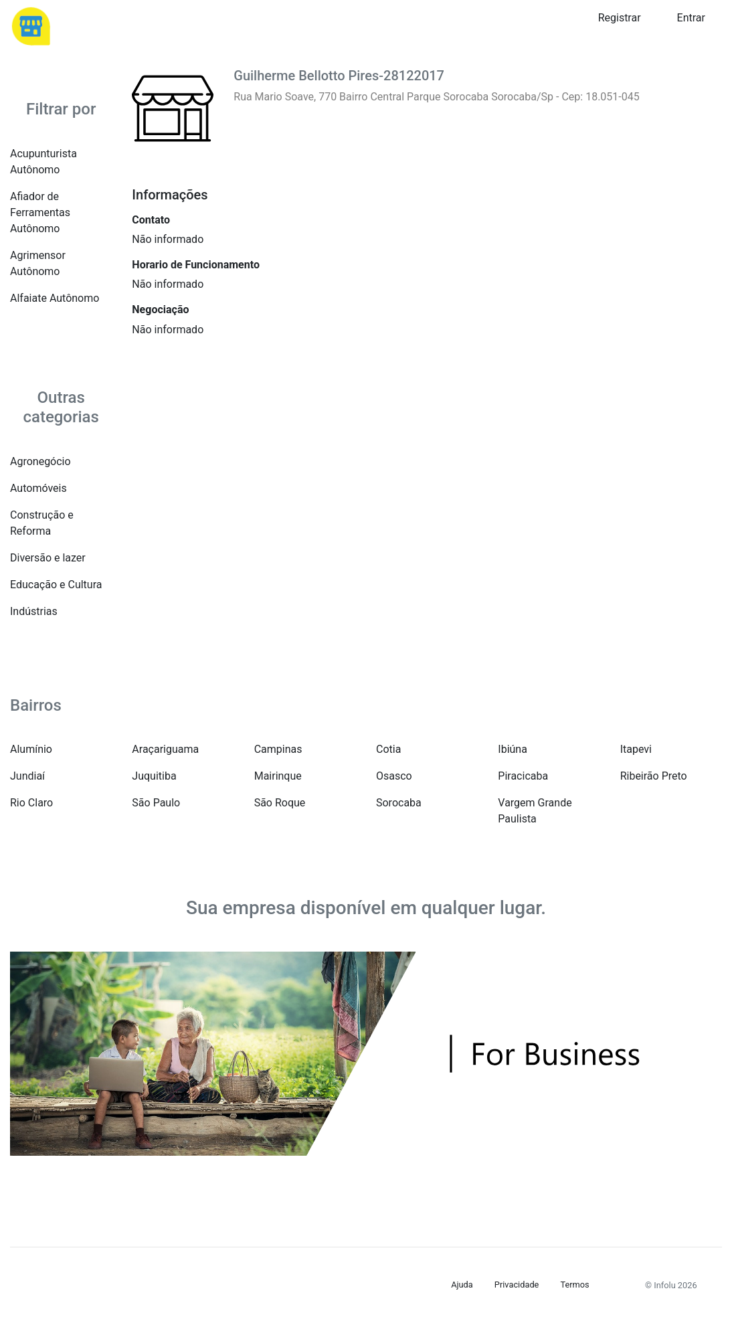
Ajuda (462, 1285)
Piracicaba (523, 776)
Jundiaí (27, 776)
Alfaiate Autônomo (54, 298)
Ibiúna (512, 749)
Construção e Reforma (42, 523)
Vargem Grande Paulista (534, 810)
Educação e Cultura (56, 584)
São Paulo (156, 802)
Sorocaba (399, 802)
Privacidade (516, 1285)
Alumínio (31, 749)
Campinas (278, 749)
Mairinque (278, 776)
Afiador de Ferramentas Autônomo (40, 212)
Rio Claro (31, 802)
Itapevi (636, 749)
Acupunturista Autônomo (43, 161)
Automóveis (38, 488)
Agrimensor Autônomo (38, 263)
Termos (574, 1285)
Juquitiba (154, 776)
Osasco (394, 776)
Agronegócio (40, 461)
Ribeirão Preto (653, 776)
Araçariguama (165, 749)
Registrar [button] (619, 17)
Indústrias (34, 611)
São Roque (280, 802)
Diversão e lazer (48, 557)
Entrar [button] (691, 17)
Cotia (388, 749)
